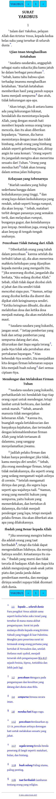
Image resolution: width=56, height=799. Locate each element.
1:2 (13, 677)
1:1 (13, 607)
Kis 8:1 (42, 658)
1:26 (13, 780)
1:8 (13, 712)
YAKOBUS (16, 3)
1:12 (13, 722)
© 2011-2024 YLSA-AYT (28, 794)
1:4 (13, 697)
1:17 (13, 746)
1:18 (13, 765)
